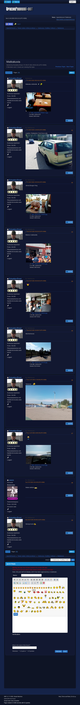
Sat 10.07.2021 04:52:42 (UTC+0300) (36, 231)
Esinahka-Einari (15, 78)
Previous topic (60, 66)
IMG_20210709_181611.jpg (38, 264)
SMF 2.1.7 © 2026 (8, 696)
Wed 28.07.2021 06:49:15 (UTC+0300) (35, 519)
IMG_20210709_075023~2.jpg (38, 113)
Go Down (9, 72)
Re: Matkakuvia (29, 127)
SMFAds (6, 698)
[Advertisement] (40, 45)
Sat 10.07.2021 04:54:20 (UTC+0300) (36, 280)
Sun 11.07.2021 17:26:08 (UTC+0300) (36, 379)
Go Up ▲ (73, 696)
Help (60, 696)
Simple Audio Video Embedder (11, 700)
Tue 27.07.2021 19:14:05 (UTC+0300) (34, 482)
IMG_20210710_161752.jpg (38, 362)
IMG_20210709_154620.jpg (38, 214)
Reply (72, 72)
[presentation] (28, 639)
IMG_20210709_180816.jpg (38, 313)
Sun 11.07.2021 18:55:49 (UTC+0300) (36, 433)
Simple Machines (18, 696)
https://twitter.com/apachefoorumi (65, 19)
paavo (11, 480)
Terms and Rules (66, 696)
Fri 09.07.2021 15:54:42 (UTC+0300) (36, 182)
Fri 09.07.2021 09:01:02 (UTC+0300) (36, 80)
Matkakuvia (28, 78)
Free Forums (13, 698)
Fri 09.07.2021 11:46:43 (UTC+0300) (36, 129)
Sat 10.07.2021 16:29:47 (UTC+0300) (36, 330)
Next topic (70, 66)
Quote (69, 120)
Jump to (47, 560)
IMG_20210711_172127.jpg (38, 465)
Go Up (8, 551)
